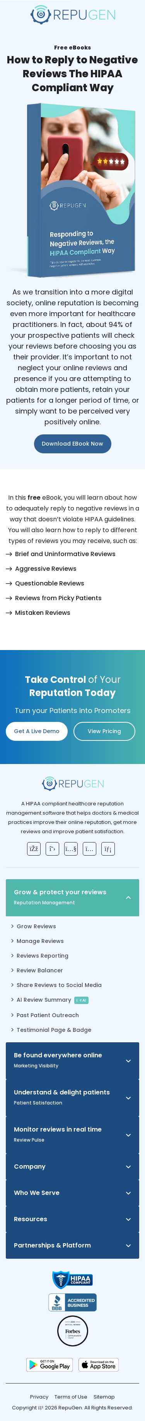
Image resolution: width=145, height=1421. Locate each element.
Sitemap (104, 1397)
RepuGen (70, 1407)
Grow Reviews (36, 926)
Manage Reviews (40, 941)
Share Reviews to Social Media (59, 985)
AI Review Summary (53, 1000)
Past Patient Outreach (48, 1015)
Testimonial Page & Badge (54, 1030)
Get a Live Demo (37, 731)
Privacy (39, 1397)
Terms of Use (71, 1397)
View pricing (104, 731)
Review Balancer (40, 970)
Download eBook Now (72, 444)
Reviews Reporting (42, 956)
